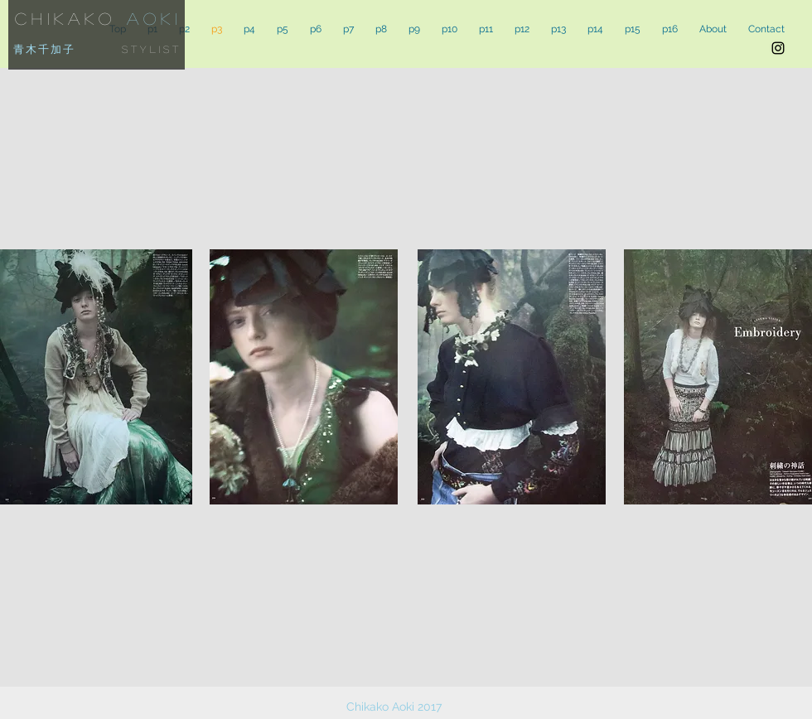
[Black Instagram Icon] (778, 48)
